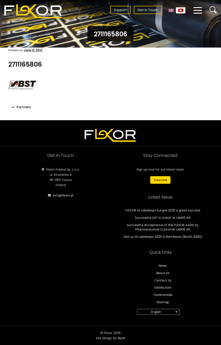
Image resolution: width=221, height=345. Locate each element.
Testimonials (162, 295)
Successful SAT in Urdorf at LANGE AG (163, 218)
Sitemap (162, 302)
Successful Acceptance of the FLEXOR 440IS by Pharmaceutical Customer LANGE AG (163, 227)
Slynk (121, 338)
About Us (162, 273)
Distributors (162, 287)
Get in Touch (147, 10)
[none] (160, 312)
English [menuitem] (156, 312)
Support (120, 10)
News (163, 266)
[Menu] (197, 10)
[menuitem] (171, 10)
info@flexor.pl (63, 195)
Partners (24, 107)
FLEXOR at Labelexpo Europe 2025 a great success (162, 210)
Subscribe (160, 180)
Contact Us (162, 280)
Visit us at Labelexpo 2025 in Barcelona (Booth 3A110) (162, 237)
